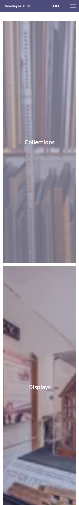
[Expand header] (73, 6)
